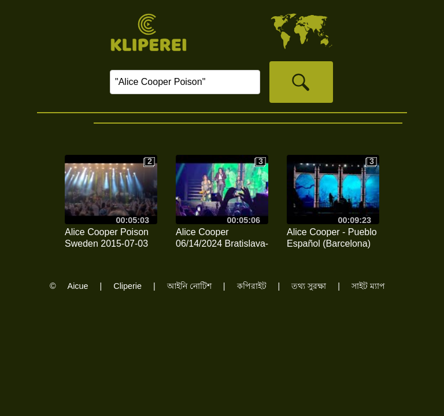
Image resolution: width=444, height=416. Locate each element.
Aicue (78, 286)
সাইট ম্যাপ (368, 286)
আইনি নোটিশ (189, 286)
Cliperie (127, 286)
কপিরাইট (252, 286)
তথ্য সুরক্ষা (308, 286)
